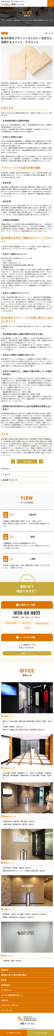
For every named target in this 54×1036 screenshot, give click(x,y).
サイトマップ (6, 1010)
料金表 (4, 980)
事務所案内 (5, 985)
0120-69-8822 (27, 613)
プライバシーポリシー (10, 1005)
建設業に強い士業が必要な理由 (13, 975)
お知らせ (9, 20)
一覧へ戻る (27, 461)
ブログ (4, 33)
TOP (3, 20)
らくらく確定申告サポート (12, 995)
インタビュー (6, 990)
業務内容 (4, 969)
